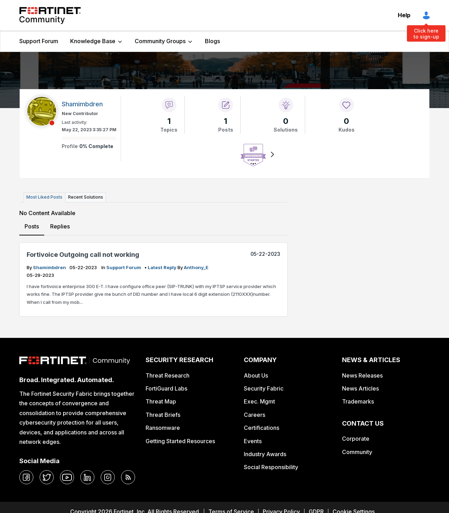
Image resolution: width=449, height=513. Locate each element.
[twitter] (47, 477)
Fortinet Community (50, 15)
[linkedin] (87, 477)
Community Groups (160, 41)
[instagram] (108, 477)
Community (357, 451)
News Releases (362, 375)
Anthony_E (196, 267)
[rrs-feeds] (128, 477)
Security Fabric (263, 388)
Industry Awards (265, 454)
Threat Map (161, 401)
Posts (32, 225)
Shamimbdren (50, 267)
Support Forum (38, 41)
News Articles (360, 388)
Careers (254, 414)
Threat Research (167, 375)
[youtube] (67, 477)
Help (404, 15)
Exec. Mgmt (259, 401)
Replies (60, 225)
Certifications (261, 427)
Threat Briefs (163, 414)
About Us (256, 375)
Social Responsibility (271, 467)
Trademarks (358, 401)
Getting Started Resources (180, 440)
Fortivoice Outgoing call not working (83, 254)
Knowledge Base (92, 41)
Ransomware (163, 427)
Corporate (355, 438)
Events (253, 440)
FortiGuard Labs (166, 388)
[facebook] (26, 477)
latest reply (162, 267)
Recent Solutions (85, 197)
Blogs (212, 41)
